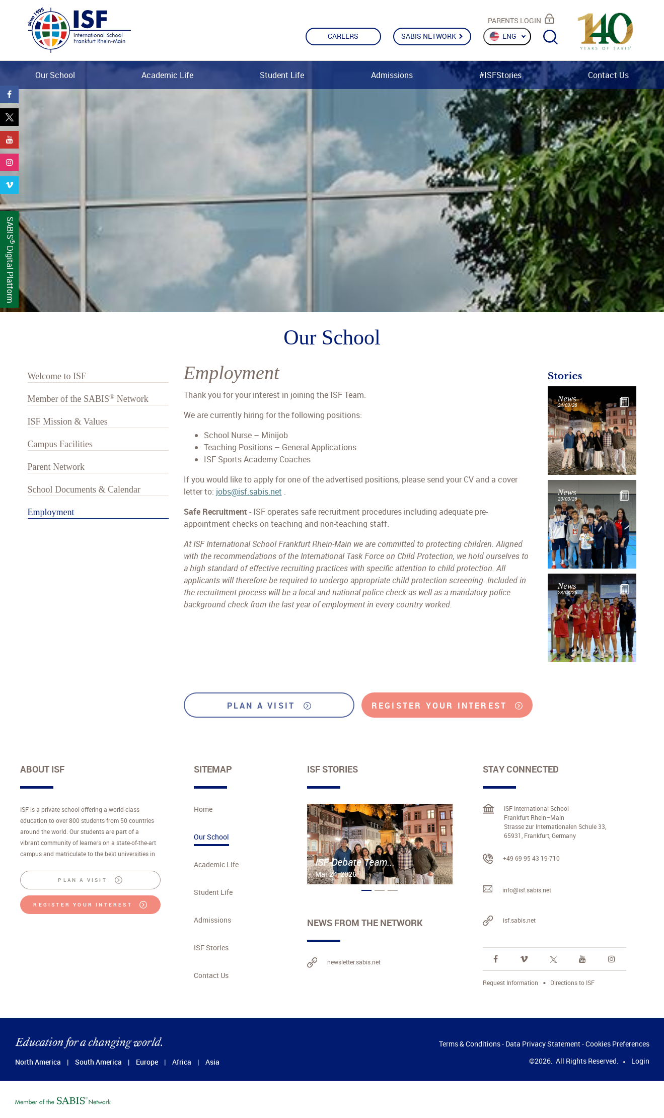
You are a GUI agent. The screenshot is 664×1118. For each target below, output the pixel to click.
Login (640, 1061)
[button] (366, 890)
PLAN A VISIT (269, 705)
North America (38, 1062)
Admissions (392, 75)
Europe (147, 1062)
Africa (181, 1062)
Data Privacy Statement (542, 1044)
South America (98, 1062)
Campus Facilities (60, 444)
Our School (55, 75)
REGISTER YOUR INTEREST (447, 705)
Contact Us (608, 75)
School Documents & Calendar (84, 489)
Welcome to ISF (57, 376)
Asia (212, 1062)
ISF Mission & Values (68, 421)
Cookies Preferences (617, 1044)
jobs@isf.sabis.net (249, 491)
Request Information (510, 983)
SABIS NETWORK (432, 36)
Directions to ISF (572, 983)
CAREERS (343, 36)
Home (203, 809)
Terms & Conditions (469, 1044)
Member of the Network (88, 399)
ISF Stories (211, 947)
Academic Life (167, 75)
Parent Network (56, 467)
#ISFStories (500, 75)
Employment (51, 512)
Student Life (282, 75)
